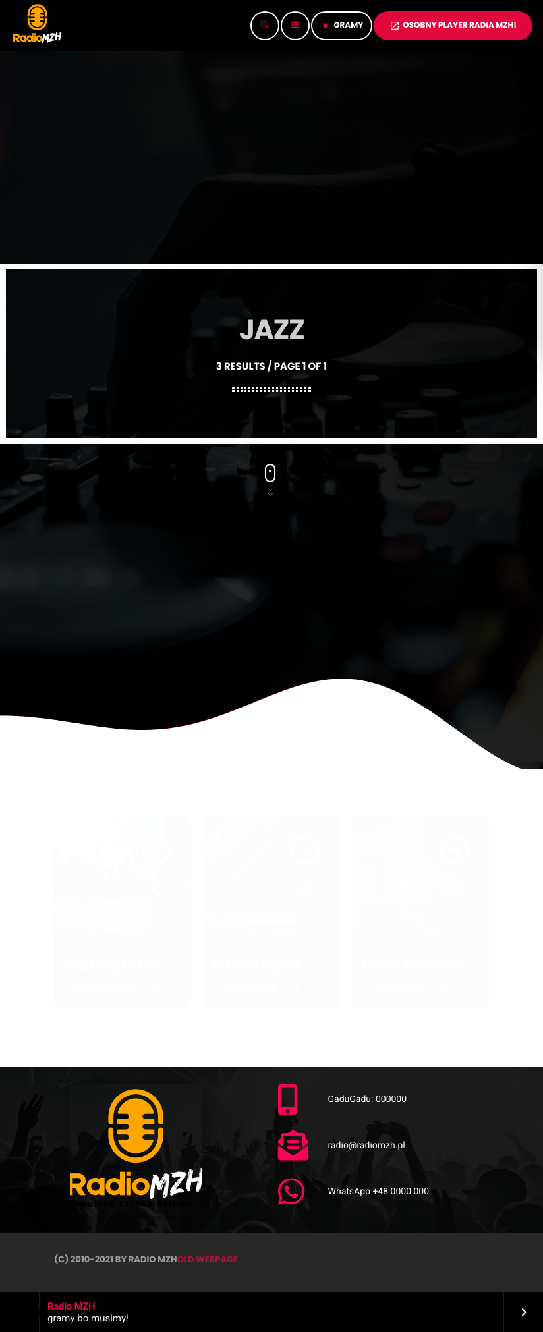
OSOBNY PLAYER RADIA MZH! (453, 25)
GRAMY (341, 25)
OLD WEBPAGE (207, 1259)
